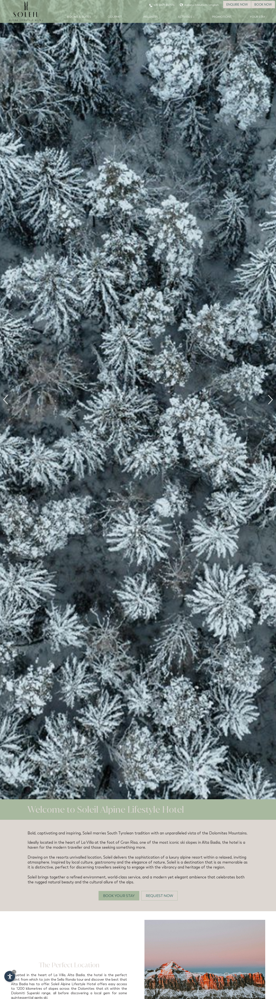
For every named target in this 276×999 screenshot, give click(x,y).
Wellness (150, 17)
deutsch (201, 5)
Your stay (257, 17)
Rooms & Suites (79, 17)
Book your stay (119, 895)
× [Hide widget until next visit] (14, 971)
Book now (263, 4)
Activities (185, 17)
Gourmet (115, 17)
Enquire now (237, 4)
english (214, 5)
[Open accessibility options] (9, 976)
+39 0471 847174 (164, 5)
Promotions (222, 17)
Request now (159, 895)
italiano (189, 5)
